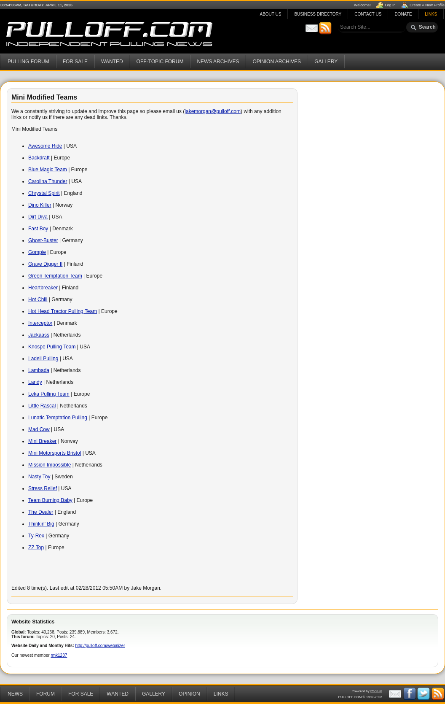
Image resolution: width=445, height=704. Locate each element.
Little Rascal (42, 406)
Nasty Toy (39, 477)
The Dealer (40, 512)
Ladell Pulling (43, 358)
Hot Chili (37, 299)
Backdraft (39, 158)
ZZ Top (36, 547)
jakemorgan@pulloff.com (213, 111)
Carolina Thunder (47, 181)
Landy (35, 382)
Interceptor (40, 323)
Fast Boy (38, 229)
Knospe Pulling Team (52, 347)
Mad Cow (39, 429)
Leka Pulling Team (49, 394)
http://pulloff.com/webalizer (100, 645)
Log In (390, 5)
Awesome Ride (45, 146)
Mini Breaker (42, 441)
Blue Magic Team (47, 170)
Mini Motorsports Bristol (54, 453)
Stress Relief (42, 488)
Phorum (376, 691)
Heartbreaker (43, 288)
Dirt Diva (38, 217)
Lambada (38, 370)
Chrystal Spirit (44, 193)
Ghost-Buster (43, 240)
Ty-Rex (36, 536)
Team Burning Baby (50, 500)
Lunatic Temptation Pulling (57, 418)
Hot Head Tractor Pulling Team (62, 311)
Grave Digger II (45, 264)
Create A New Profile (427, 5)
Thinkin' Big (41, 524)
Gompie (37, 252)
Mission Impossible (49, 465)
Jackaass (38, 335)
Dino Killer (39, 205)
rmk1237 (59, 655)
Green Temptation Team (55, 276)
